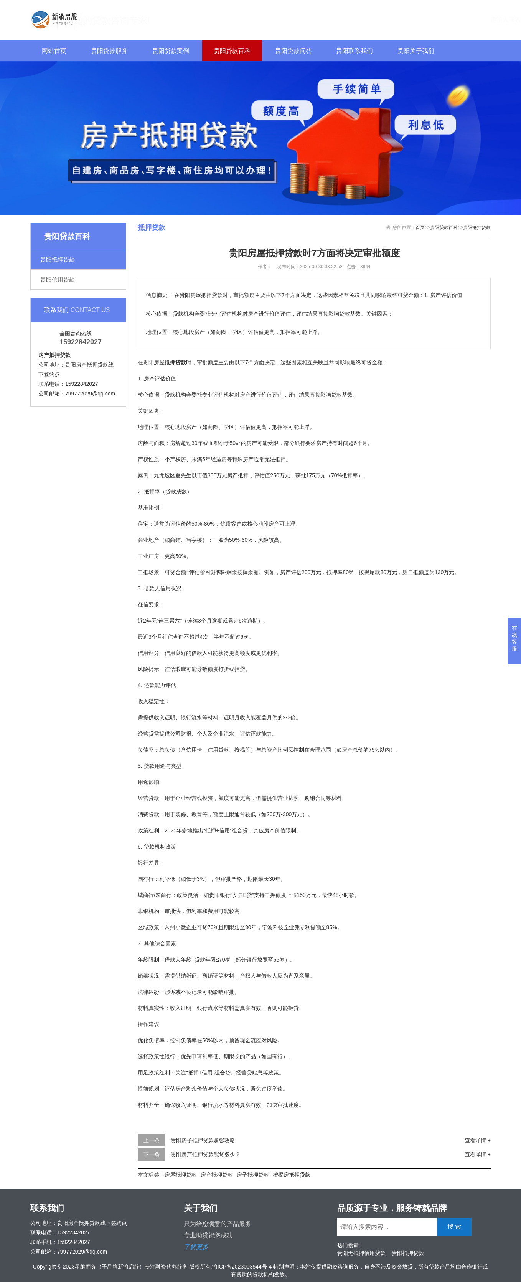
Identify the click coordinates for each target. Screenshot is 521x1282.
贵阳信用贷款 (57, 279)
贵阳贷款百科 (232, 51)
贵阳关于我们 (415, 51)
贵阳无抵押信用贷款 (361, 1253)
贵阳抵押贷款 (57, 259)
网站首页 (54, 51)
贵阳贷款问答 (293, 51)
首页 (420, 227)
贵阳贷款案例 (170, 51)
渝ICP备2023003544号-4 (242, 1267)
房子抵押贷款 (253, 1175)
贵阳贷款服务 (109, 51)
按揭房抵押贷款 (291, 1175)
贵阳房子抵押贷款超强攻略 (203, 1140)
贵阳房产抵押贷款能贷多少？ (206, 1154)
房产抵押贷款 (217, 1175)
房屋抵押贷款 (181, 1175)
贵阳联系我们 (354, 51)
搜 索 (476, 19)
